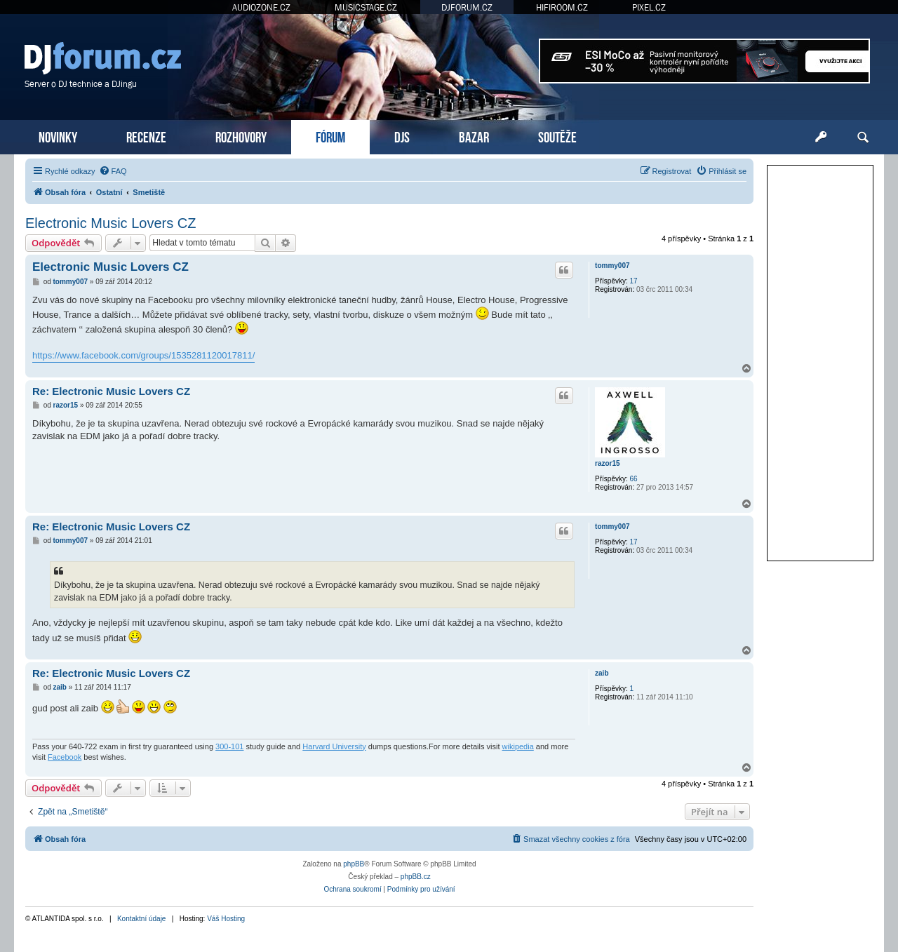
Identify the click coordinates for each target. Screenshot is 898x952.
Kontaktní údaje (141, 919)
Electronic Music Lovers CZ (110, 223)
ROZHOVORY (241, 135)
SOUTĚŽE (557, 135)
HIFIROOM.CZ (562, 7)
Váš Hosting (226, 919)
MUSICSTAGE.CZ (366, 7)
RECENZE (146, 135)
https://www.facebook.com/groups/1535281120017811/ (143, 355)
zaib (601, 673)
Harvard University (334, 746)
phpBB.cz (416, 876)
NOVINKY (58, 135)
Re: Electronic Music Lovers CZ (111, 391)
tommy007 (612, 265)
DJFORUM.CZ (466, 7)
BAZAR (474, 135)
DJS (402, 135)
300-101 (229, 746)
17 (634, 281)
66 (634, 479)
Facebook (64, 757)
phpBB (353, 864)
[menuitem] (113, 171)
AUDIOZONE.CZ (261, 7)
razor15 (607, 463)
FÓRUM (330, 135)
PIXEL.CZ (649, 7)
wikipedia (518, 746)
